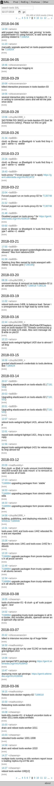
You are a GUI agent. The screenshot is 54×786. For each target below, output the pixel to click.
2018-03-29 (10, 78)
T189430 (15, 521)
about (48, 783)
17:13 (4, 480)
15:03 (4, 724)
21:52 (4, 203)
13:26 (4, 540)
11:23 (4, 44)
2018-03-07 (10, 630)
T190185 (29, 265)
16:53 (4, 490)
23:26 (4, 159)
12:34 (4, 578)
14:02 (4, 612)
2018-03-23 (10, 154)
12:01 (4, 431)
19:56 (4, 94)
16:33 (4, 503)
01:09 (4, 259)
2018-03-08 (10, 594)
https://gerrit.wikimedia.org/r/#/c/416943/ (27, 662)
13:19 (4, 553)
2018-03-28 (10, 112)
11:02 (4, 301)
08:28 (4, 280)
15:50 (4, 702)
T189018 (31, 285)
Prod (15, 2)
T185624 (10, 366)
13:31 (4, 528)
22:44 (4, 322)
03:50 (4, 226)
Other (45, 2)
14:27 (4, 755)
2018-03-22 (10, 187)
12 (45, 18)
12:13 (4, 339)
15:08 (4, 712)
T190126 (41, 285)
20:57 (4, 381)
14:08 (4, 658)
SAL (5, 1)
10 (37, 18)
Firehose (35, 2)
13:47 (4, 670)
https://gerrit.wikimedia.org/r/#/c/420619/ (27, 217)
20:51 (4, 406)
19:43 (4, 171)
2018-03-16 (10, 317)
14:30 (4, 29)
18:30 (4, 645)
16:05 (4, 599)
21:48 (4, 213)
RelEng (24, 2)
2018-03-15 (10, 355)
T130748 (47, 196)
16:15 (4, 691)
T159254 (24, 37)
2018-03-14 (10, 376)
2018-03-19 (10, 296)
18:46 (4, 65)
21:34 (4, 138)
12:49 (4, 566)
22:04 (4, 192)
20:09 (4, 83)
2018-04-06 (10, 24)
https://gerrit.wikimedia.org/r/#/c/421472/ (27, 176)
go (24, 12)
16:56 (4, 360)
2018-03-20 (10, 275)
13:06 (4, 117)
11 (41, 18)
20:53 (4, 394)
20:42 (4, 635)
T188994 (6, 483)
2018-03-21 (10, 241)
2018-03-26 (10, 133)
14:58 (4, 515)
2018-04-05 (10, 60)
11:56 (4, 444)
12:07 (4, 419)
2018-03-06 (10, 686)
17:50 (4, 246)
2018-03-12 (10, 460)
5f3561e (6, 521)
